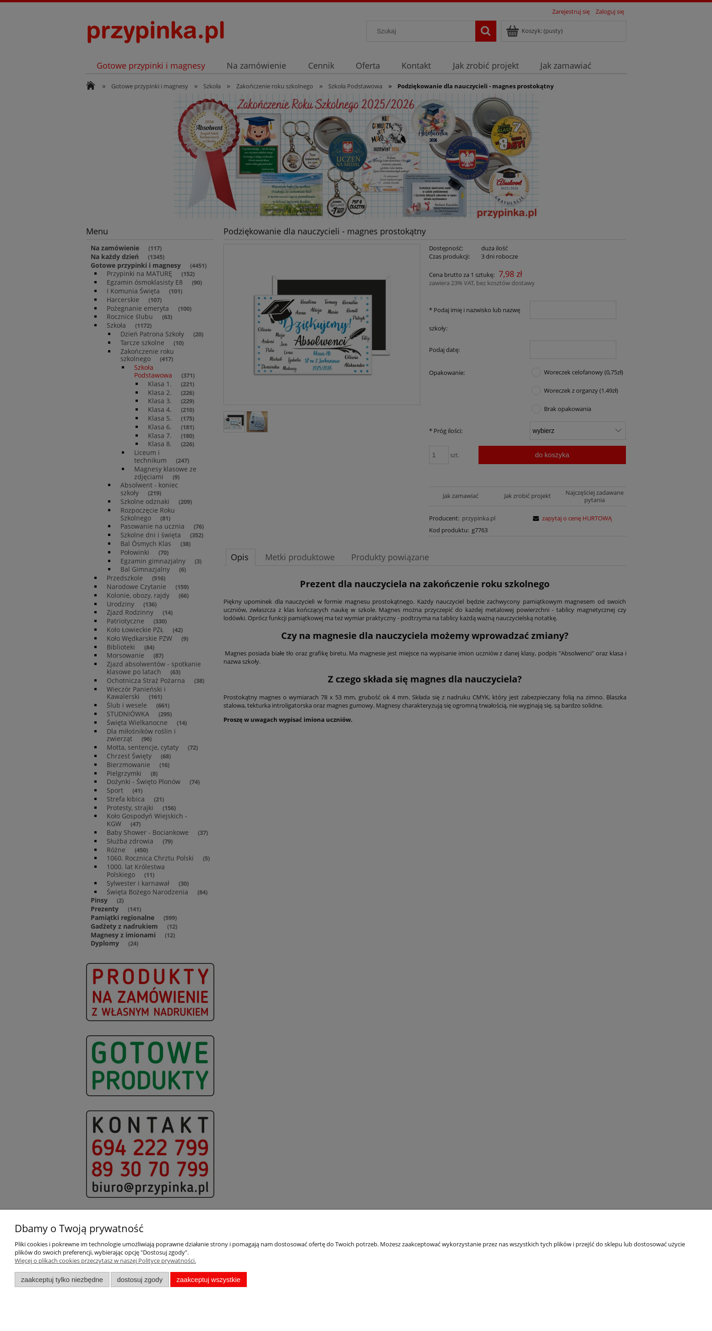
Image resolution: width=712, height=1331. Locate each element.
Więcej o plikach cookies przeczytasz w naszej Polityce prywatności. (105, 1260)
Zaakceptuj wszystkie (208, 1279)
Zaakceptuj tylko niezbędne (62, 1279)
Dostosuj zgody (140, 1279)
